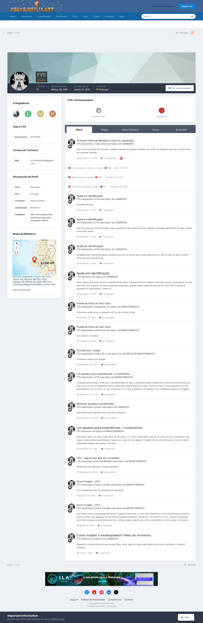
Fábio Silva (100, 143)
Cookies (129, 599)
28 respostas (109, 364)
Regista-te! (187, 6)
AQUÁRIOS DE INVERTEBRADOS (138, 353)
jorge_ (98, 407)
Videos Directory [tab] (130, 129)
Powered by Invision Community (101, 606)
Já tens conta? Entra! (164, 6)
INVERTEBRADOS (130, 306)
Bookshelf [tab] (181, 129)
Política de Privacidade (93, 599)
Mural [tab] (79, 129)
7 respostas (106, 210)
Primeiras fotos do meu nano (94, 303)
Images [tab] (104, 129)
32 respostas (107, 317)
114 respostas (109, 418)
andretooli (100, 306)
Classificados (44, 16)
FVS (79, 143)
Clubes (96, 16)
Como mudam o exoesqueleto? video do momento (114, 535)
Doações (109, 16)
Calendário (26, 16)
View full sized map (21, 290)
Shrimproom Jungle (88, 350)
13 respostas (106, 495)
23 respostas (108, 158)
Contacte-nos (115, 599)
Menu (13, 16)
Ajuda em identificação (90, 195)
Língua (74, 599)
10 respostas (108, 472)
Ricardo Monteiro (104, 461)
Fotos (75, 16)
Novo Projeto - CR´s (88, 481)
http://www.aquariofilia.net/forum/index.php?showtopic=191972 (41, 217)
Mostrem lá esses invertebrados (95, 403)
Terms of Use (57, 619)
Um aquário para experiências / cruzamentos (103, 373)
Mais (121, 16)
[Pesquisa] (155, 16)
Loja (85, 16)
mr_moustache (78, 168)
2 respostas (108, 394)
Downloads (61, 16)
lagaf (73, 177)
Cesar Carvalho (103, 484)
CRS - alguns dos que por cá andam (98, 458)
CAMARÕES (128, 143)
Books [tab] (156, 129)
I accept (186, 617)
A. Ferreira (76, 186)
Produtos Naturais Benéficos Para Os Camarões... (106, 140)
